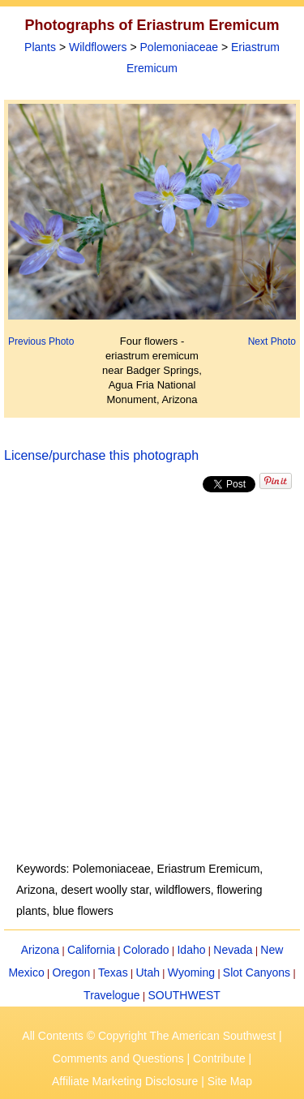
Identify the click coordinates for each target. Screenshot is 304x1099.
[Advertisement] (152, 677)
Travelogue (111, 995)
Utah (147, 972)
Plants (40, 47)
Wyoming (191, 972)
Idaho (191, 949)
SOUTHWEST (184, 995)
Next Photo (272, 341)
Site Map (230, 1081)
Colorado (146, 949)
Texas (113, 972)
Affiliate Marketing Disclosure (125, 1081)
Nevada (232, 949)
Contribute (219, 1058)
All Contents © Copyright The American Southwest (149, 1035)
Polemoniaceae (179, 47)
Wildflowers (98, 47)
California (91, 949)
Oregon (72, 972)
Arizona (40, 949)
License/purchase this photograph (101, 455)
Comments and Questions (118, 1058)
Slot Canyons (256, 972)
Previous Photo (41, 341)
